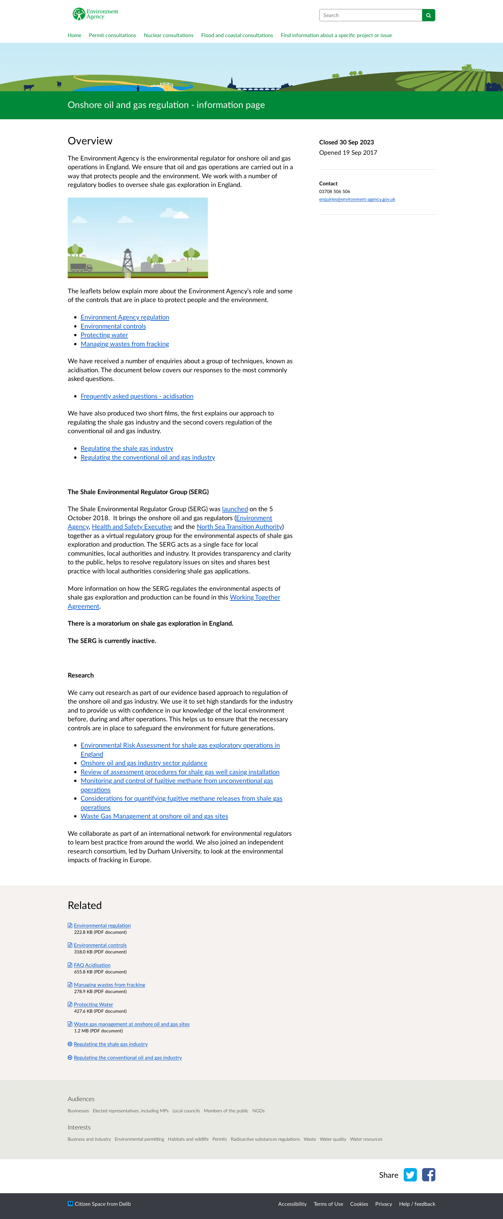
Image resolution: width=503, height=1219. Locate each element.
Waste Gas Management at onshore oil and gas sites (154, 816)
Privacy (383, 1204)
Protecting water (104, 334)
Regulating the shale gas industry (127, 448)
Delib (125, 1204)
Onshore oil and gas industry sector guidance (144, 762)
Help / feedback (417, 1204)
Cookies (359, 1204)
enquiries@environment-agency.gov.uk (357, 199)
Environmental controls (113, 326)
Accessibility (292, 1204)
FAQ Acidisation (89, 965)
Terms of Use (328, 1204)
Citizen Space (90, 1204)
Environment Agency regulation (125, 317)
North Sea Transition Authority (239, 526)
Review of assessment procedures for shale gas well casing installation (180, 771)
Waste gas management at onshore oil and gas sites (129, 1024)
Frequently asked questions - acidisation (137, 396)
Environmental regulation (99, 925)
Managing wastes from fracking (125, 343)
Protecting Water (90, 1004)
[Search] (428, 15)
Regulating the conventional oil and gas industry (148, 457)
